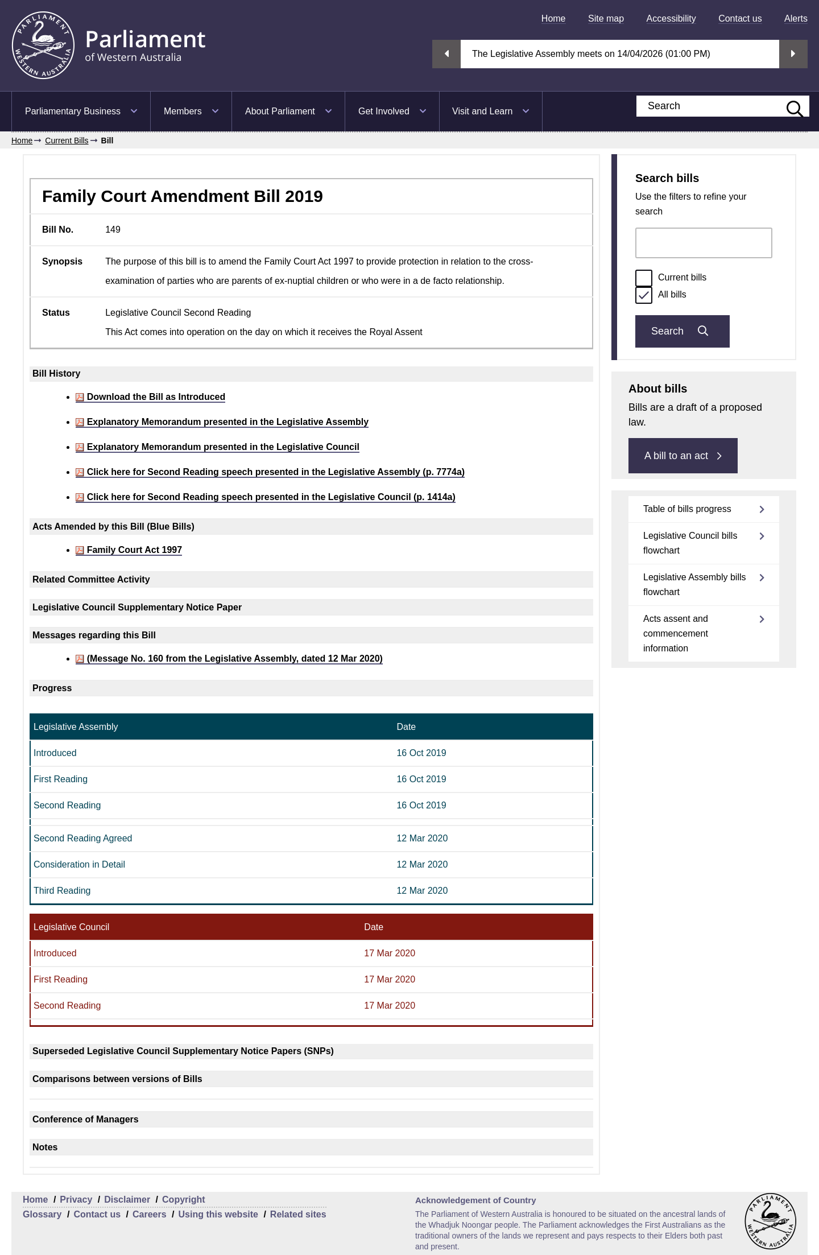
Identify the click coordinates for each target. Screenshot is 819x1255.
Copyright (183, 1199)
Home (553, 18)
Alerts (796, 18)
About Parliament (280, 111)
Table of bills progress (687, 509)
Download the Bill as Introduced (150, 397)
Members (183, 111)
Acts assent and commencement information (675, 633)
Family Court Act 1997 (129, 550)
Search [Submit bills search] (682, 331)
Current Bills (66, 140)
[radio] (643, 278)
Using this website (218, 1214)
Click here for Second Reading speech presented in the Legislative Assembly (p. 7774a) (270, 472)
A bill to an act (683, 455)
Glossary (42, 1214)
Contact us (740, 18)
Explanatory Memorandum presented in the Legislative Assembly (222, 422)
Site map (606, 18)
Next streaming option (793, 54)
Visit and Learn (482, 111)
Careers (150, 1214)
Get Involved (384, 111)
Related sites (298, 1214)
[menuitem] (553, 18)
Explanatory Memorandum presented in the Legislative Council (217, 447)
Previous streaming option (446, 54)
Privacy (76, 1199)
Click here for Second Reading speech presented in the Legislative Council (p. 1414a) (266, 497)
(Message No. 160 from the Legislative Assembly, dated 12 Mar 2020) (229, 658)
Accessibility (671, 18)
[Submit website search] (789, 106)
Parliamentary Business (73, 111)
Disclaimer (127, 1199)
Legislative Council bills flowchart (690, 543)
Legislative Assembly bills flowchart (694, 584)
